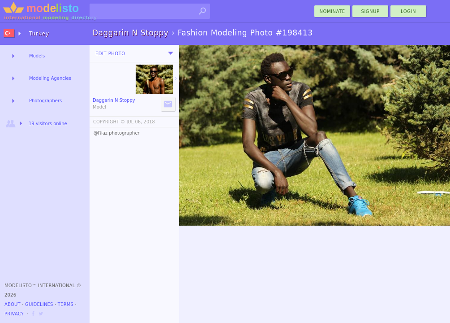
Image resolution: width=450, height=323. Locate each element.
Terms (65, 304)
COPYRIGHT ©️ (109, 121)
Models (37, 55)
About (12, 304)
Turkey (39, 34)
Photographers (45, 100)
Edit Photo (110, 53)
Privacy (14, 313)
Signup (370, 11)
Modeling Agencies (50, 78)
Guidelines (39, 304)
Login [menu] (408, 11)
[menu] (170, 53)
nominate (332, 11)
